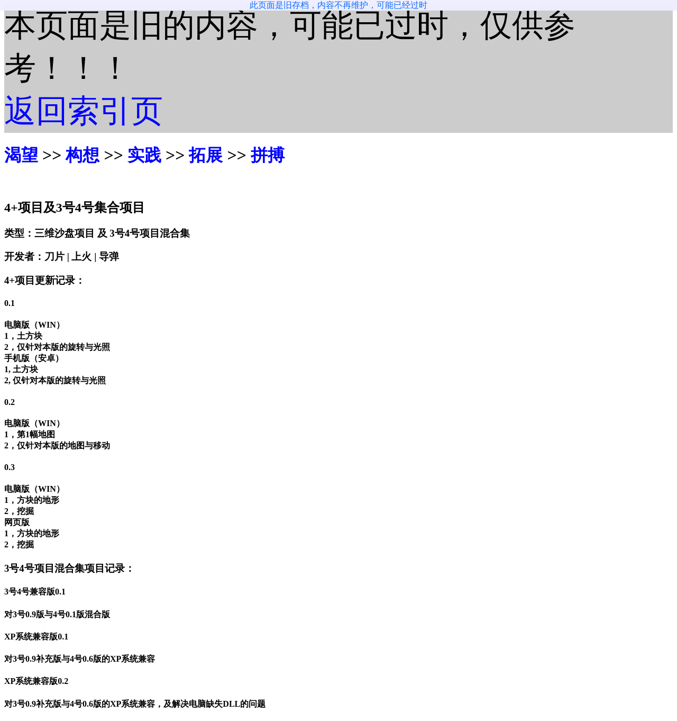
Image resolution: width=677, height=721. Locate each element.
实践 (144, 155)
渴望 (21, 155)
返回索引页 (83, 111)
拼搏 (268, 155)
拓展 (206, 155)
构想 (82, 155)
